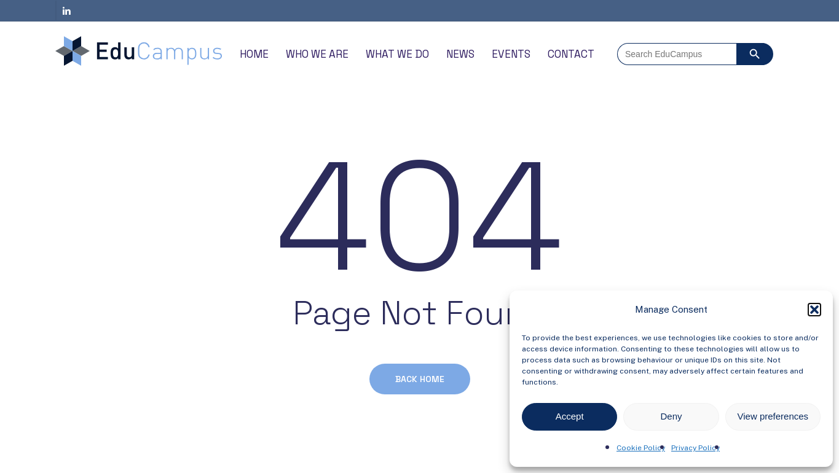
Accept (570, 416)
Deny (671, 416)
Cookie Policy (640, 448)
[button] (814, 309)
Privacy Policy (695, 448)
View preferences (773, 416)
